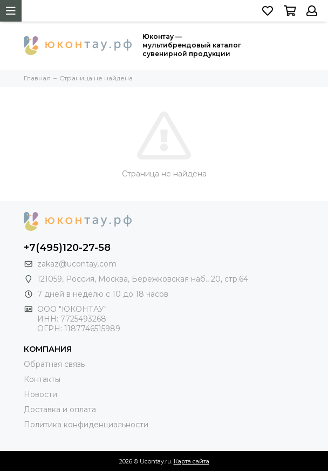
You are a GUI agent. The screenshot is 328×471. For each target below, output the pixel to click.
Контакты (42, 379)
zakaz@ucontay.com (77, 264)
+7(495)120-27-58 (67, 248)
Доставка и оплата (60, 409)
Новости (40, 394)
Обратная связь (54, 364)
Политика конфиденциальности (86, 424)
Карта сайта (191, 461)
